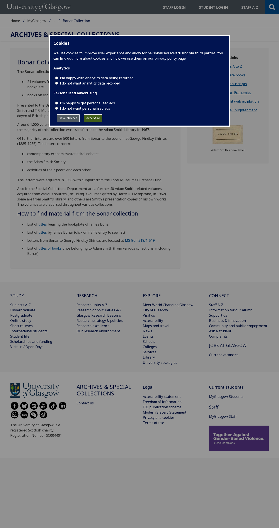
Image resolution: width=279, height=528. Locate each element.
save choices (68, 118)
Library (149, 357)
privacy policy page (170, 58)
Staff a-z (249, 7)
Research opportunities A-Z (99, 310)
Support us (218, 315)
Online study (20, 320)
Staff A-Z (216, 304)
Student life (19, 336)
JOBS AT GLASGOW (228, 345)
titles (42, 224)
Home (15, 20)
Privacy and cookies (159, 417)
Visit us (149, 315)
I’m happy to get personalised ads (87, 103)
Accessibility (153, 320)
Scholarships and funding (31, 341)
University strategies (160, 362)
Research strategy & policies (100, 320)
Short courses (21, 325)
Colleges (150, 346)
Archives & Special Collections (77, 20)
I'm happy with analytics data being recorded (96, 78)
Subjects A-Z (20, 304)
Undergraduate (22, 310)
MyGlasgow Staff (222, 416)
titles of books (50, 248)
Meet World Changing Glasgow (168, 304)
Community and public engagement (238, 325)
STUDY (17, 296)
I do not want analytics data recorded (90, 83)
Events (148, 336)
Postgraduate (21, 315)
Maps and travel (156, 325)
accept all (93, 118)
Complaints (218, 336)
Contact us (85, 403)
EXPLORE (152, 296)
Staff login (174, 7)
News (147, 331)
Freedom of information (162, 401)
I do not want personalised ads (85, 108)
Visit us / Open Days (26, 346)
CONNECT (219, 296)
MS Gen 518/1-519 (140, 240)
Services (149, 352)
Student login (213, 7)
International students (29, 331)
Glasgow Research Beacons (99, 315)
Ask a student (220, 331)
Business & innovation (227, 320)
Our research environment (98, 331)
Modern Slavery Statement (164, 412)
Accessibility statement (162, 396)
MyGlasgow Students (226, 396)
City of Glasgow (155, 310)
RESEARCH (87, 296)
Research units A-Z (92, 304)
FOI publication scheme (162, 407)
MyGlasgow (36, 20)
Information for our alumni (231, 310)
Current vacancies (223, 354)
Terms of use (153, 422)
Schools (149, 341)
